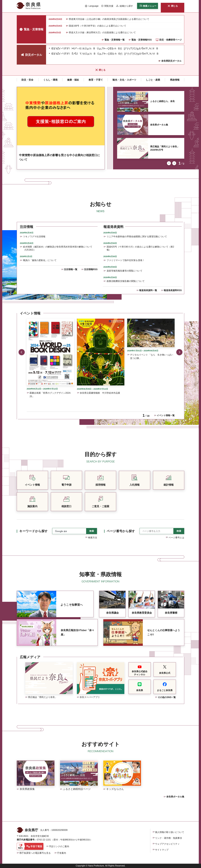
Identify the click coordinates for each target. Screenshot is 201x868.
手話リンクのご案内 (59, 846)
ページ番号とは (176, 537)
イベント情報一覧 (166, 415)
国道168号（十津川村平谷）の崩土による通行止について (97, 26)
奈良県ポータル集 (159, 125)
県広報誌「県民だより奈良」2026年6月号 (164, 148)
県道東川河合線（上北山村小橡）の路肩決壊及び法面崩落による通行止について (109, 19)
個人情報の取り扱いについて (169, 832)
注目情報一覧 (70, 269)
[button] (92, 6)
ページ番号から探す (121, 531)
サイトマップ (161, 850)
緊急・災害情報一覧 (115, 40)
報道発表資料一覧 (148, 290)
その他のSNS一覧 (167, 697)
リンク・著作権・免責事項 (168, 838)
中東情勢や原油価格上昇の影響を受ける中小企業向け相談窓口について (59, 157)
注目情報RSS (91, 269)
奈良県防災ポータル (171, 61)
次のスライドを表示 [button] (174, 163)
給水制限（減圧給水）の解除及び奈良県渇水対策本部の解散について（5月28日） (57, 248)
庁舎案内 (61, 853)
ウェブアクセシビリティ (167, 844)
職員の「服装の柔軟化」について (40, 260)
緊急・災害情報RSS (141, 40)
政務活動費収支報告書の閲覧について (126, 281)
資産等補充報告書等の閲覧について (124, 271)
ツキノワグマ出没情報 (34, 236)
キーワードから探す (33, 531)
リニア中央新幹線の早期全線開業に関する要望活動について (137, 236)
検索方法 (92, 537)
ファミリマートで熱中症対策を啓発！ (126, 260)
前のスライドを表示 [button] (169, 163)
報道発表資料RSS (173, 290)
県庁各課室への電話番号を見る (35, 853)
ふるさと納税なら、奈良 (162, 101)
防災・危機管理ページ (170, 40)
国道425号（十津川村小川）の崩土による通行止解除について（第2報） (140, 248)
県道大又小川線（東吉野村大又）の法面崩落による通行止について (102, 32)
